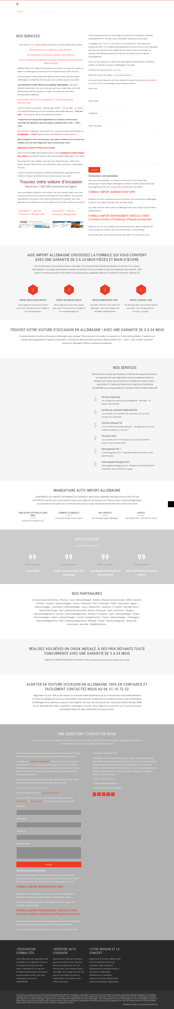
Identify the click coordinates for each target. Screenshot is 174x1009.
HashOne (141, 1004)
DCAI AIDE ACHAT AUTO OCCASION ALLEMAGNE (33, 6)
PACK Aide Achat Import (100, 5)
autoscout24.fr (70, 134)
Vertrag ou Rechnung (111, 397)
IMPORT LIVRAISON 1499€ (141, 300)
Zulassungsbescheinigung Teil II (116, 462)
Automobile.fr (151, 80)
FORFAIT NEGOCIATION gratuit (33, 300)
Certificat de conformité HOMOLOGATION (119, 410)
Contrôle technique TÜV (112, 423)
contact (141, 512)
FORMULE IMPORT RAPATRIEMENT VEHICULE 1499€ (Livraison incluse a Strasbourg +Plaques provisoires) (120, 217)
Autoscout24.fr (97, 83)
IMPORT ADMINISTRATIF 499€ (105, 300)
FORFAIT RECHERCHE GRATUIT (69, 300)
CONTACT (120, 5)
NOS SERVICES (105, 512)
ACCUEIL (80, 5)
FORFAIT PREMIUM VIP (112, 43)
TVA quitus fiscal (109, 436)
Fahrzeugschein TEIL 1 (111, 449)
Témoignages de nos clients (142, 5)
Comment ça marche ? (69, 512)
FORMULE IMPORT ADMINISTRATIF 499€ (111, 192)
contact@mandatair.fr (122, 75)
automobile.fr (56, 134)
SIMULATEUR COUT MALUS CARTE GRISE (32, 514)
